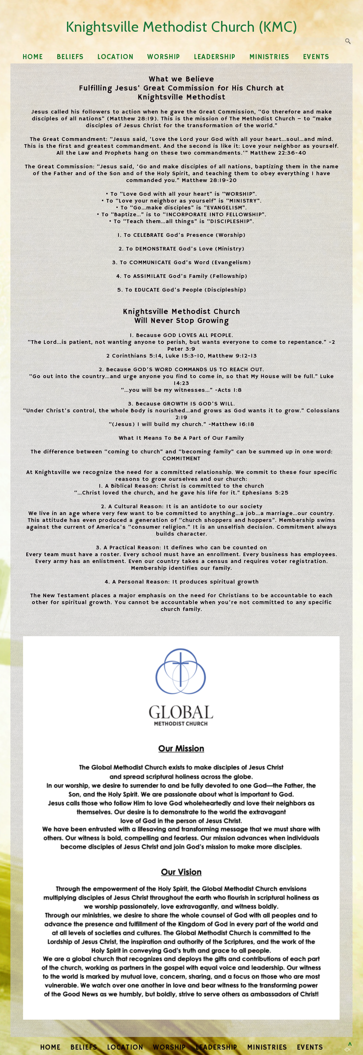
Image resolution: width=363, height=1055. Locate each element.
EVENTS (316, 57)
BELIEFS (70, 57)
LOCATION (115, 57)
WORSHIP (163, 57)
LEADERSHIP (215, 57)
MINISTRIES (269, 57)
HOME (32, 57)
